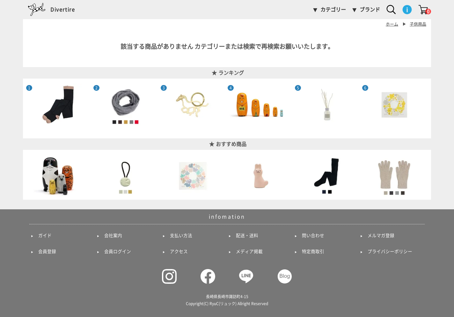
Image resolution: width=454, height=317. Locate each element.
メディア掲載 (249, 251)
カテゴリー (333, 9)
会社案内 (113, 235)
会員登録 (47, 251)
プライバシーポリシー (390, 251)
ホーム (392, 24)
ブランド (370, 9)
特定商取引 (313, 251)
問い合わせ (313, 235)
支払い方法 (181, 235)
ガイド (45, 235)
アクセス (179, 251)
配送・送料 (247, 235)
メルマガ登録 (381, 235)
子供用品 (418, 24)
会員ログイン (117, 251)
